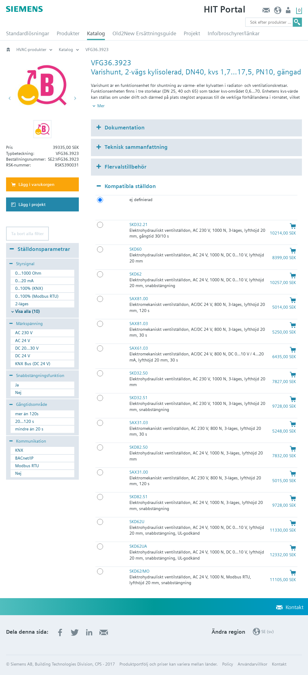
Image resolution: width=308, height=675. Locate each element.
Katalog (96, 33)
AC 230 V (23, 332)
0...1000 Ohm (28, 273)
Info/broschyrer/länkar (233, 33)
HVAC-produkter (31, 49)
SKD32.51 (138, 397)
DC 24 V (22, 355)
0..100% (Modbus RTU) (37, 296)
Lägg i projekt (31, 204)
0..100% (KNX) (29, 288)
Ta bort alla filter (27, 233)
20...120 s (24, 421)
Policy (227, 664)
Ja (17, 384)
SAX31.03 (138, 422)
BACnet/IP (24, 458)
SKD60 (135, 249)
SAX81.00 (138, 298)
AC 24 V (22, 340)
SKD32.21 (138, 224)
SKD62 (135, 274)
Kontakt (294, 607)
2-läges (21, 303)
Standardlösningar (27, 33)
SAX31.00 (138, 472)
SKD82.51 (138, 496)
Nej (18, 392)
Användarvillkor (252, 664)
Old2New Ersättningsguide (144, 33)
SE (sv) (267, 631)
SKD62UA (138, 546)
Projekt (192, 33)
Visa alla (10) (27, 311)
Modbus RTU (27, 465)
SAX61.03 (138, 348)
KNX (19, 450)
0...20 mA (24, 280)
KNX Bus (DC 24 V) (32, 363)
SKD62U (136, 521)
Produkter (68, 33)
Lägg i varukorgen (36, 184)
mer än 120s (26, 413)
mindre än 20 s (29, 429)
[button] (42, 129)
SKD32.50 (138, 373)
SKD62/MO (139, 571)
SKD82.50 (138, 447)
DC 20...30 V (26, 348)
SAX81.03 (138, 323)
